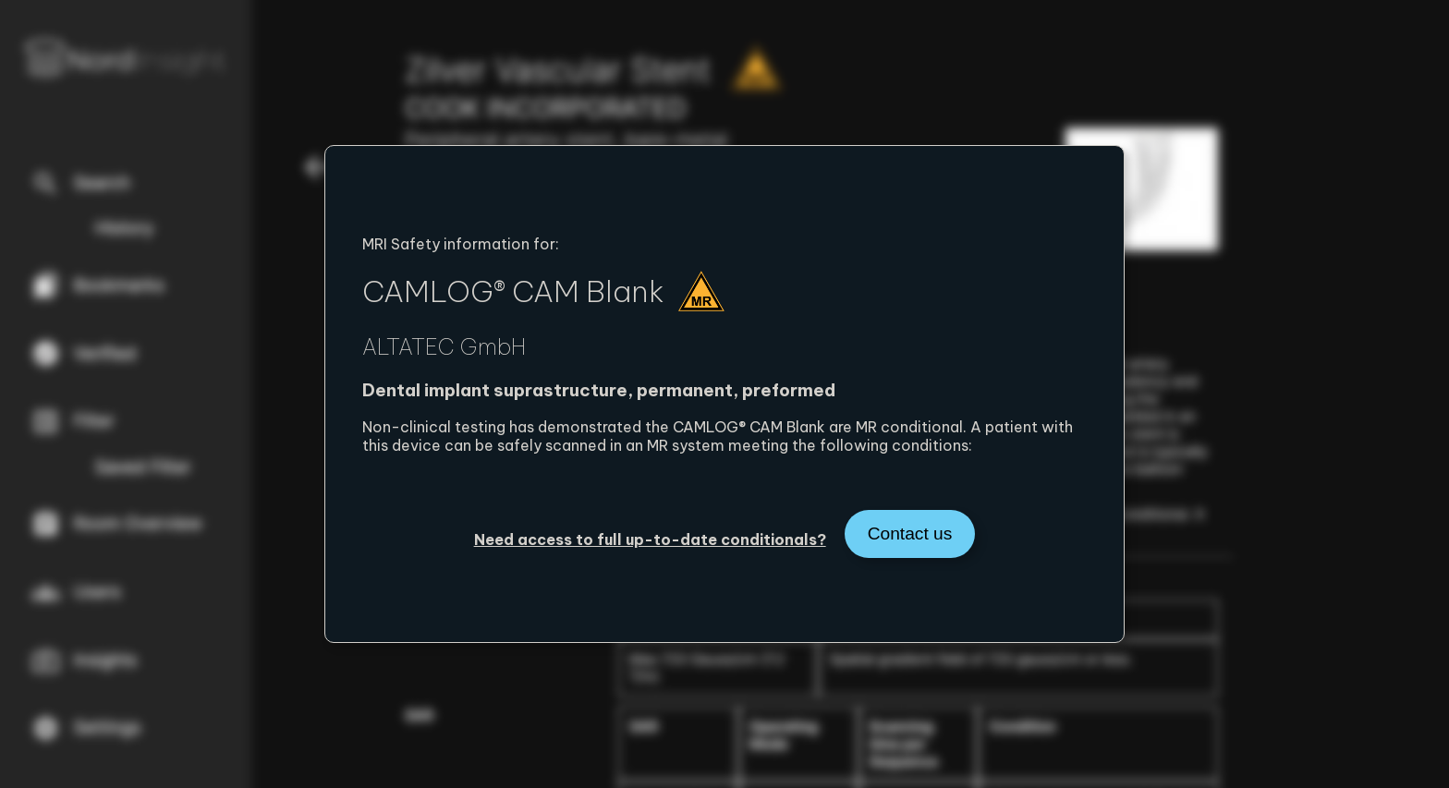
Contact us (910, 533)
